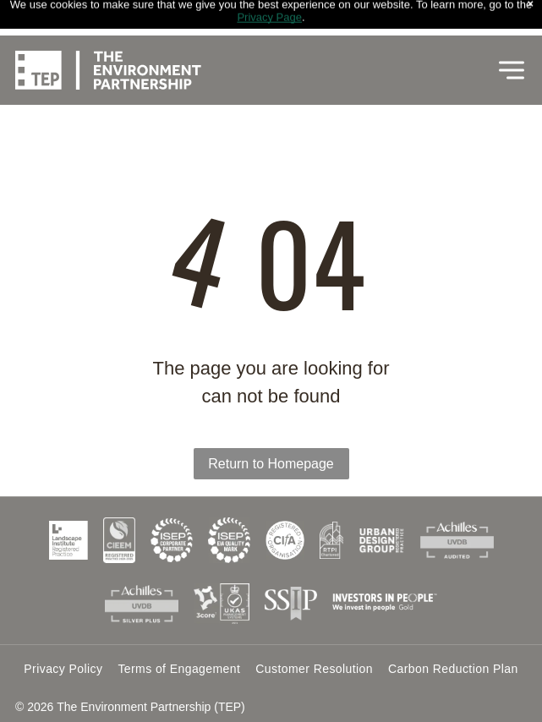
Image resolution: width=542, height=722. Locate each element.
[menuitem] (63, 669)
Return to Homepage (271, 464)
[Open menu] (511, 37)
